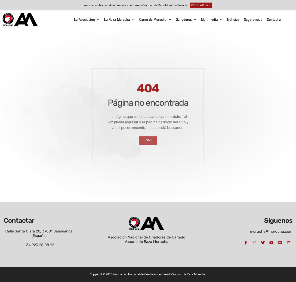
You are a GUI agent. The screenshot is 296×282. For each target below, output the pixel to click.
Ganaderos (186, 19)
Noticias (233, 19)
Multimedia (211, 19)
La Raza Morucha (119, 19)
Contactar (274, 19)
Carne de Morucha (155, 19)
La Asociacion (86, 19)
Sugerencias (253, 19)
